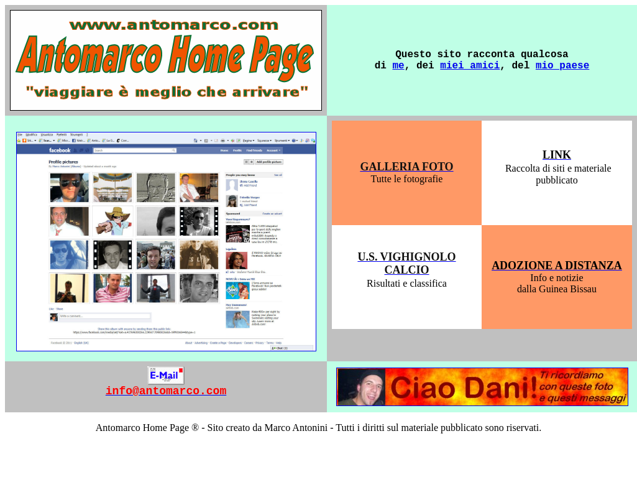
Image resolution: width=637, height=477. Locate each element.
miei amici (470, 66)
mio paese (562, 66)
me (398, 66)
